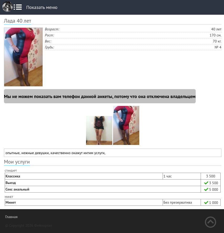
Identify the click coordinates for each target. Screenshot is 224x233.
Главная (11, 216)
